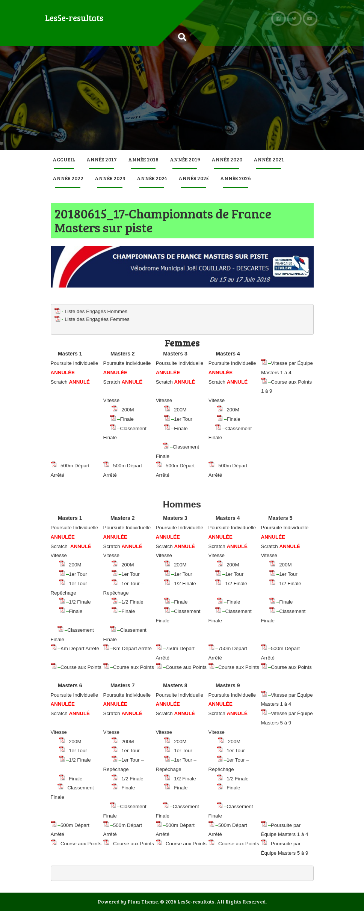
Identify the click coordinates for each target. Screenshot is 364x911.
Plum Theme (142, 901)
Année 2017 (101, 159)
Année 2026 (235, 178)
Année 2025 (193, 178)
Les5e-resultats (74, 17)
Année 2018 (143, 159)
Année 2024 (152, 178)
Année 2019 (185, 159)
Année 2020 (226, 159)
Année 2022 (68, 178)
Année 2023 (110, 178)
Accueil (64, 159)
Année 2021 (269, 159)
